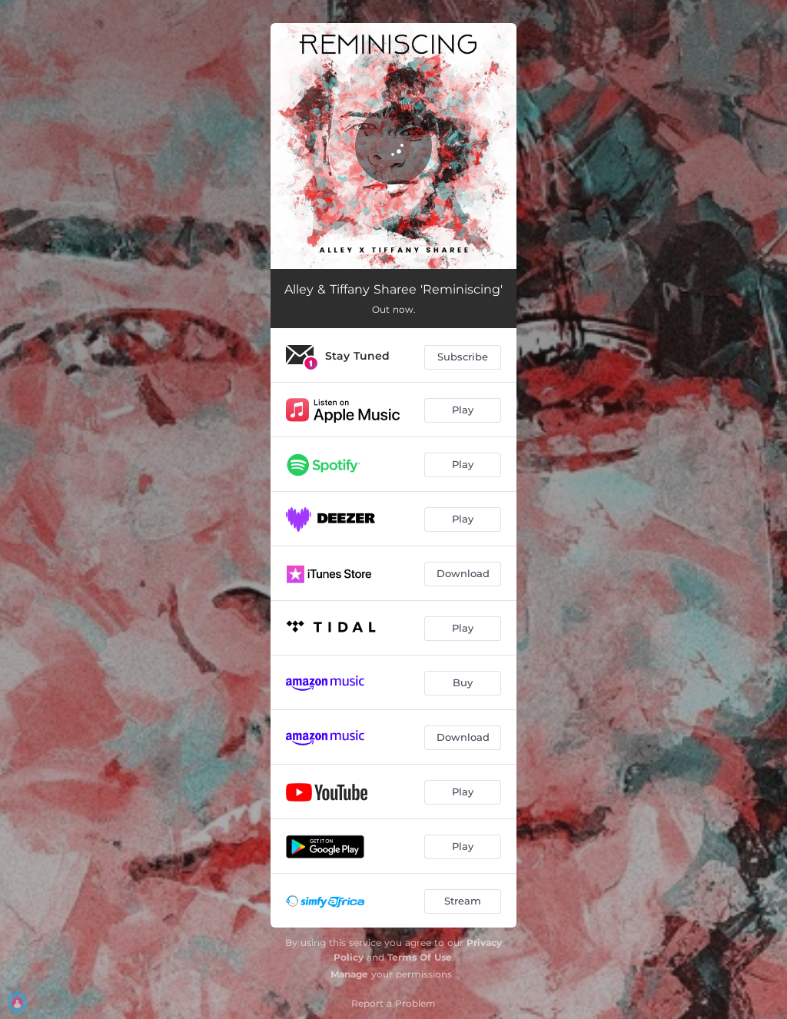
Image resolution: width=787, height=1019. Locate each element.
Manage (349, 974)
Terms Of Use (419, 957)
